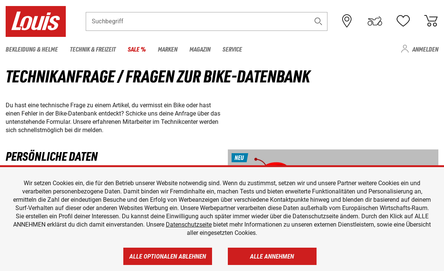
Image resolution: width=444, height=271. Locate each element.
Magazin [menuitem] (200, 49)
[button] (318, 21)
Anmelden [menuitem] (425, 49)
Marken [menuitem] (167, 49)
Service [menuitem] (232, 49)
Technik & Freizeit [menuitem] (93, 49)
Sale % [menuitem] (137, 49)
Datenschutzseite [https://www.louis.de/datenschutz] (189, 224)
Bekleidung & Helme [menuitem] (32, 49)
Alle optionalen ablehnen (167, 256)
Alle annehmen (272, 256)
